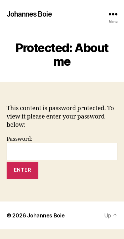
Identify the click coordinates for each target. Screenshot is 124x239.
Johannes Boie (29, 14)
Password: (62, 148)
